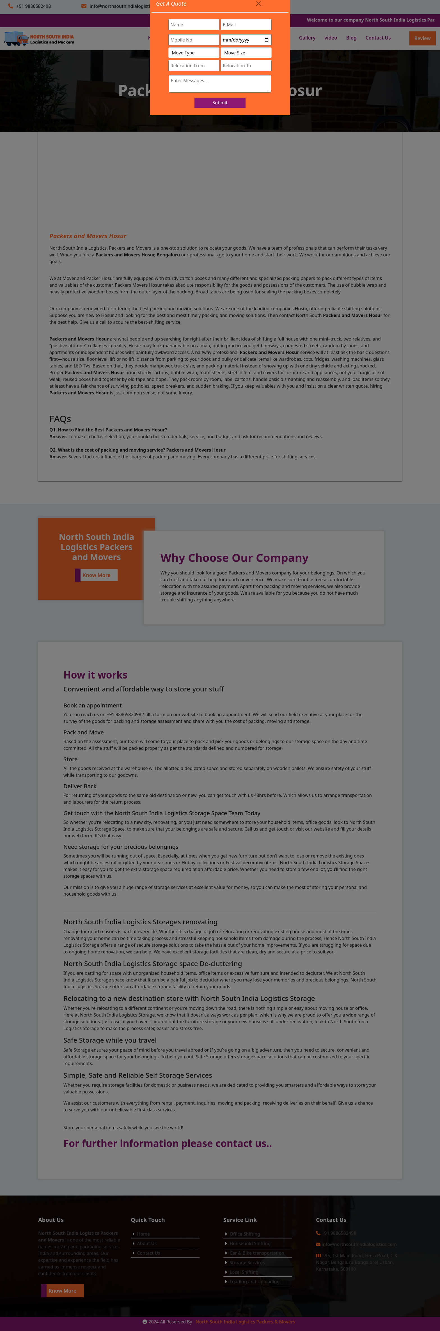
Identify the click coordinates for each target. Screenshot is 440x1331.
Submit (219, 103)
